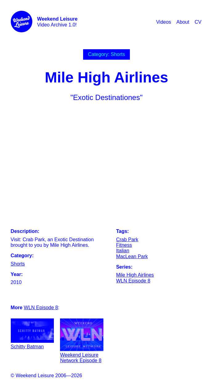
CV (198, 22)
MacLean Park (132, 256)
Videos (163, 22)
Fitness (124, 245)
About (182, 22)
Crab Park (127, 239)
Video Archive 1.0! (57, 21)
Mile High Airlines (135, 275)
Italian (122, 250)
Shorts (18, 263)
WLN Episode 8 (133, 280)
